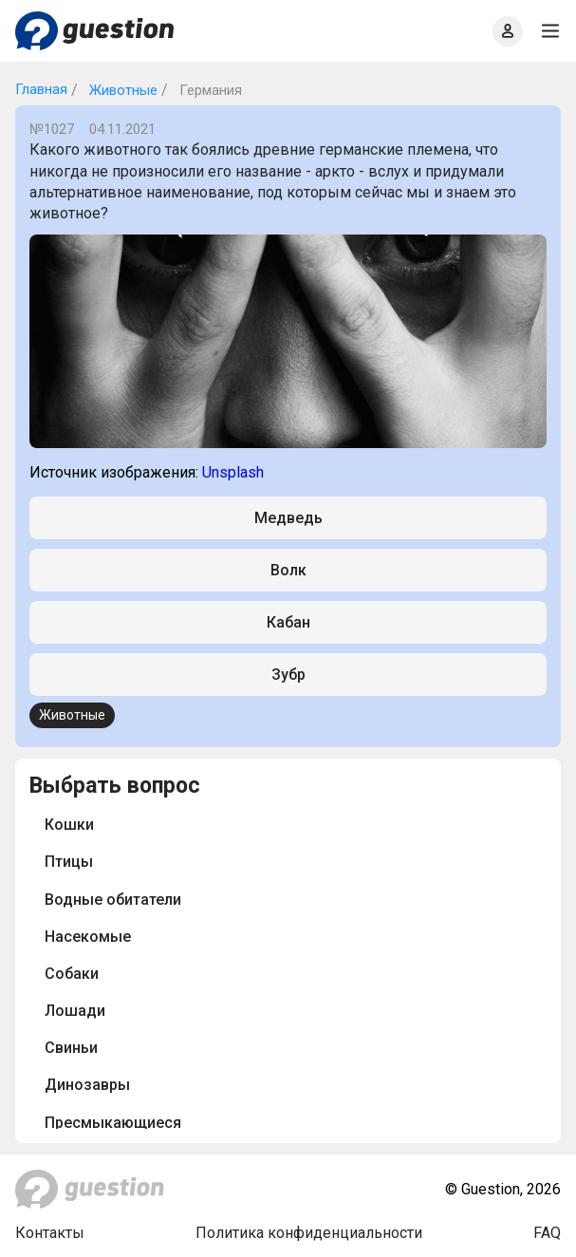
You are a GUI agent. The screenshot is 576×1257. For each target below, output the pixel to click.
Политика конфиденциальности (308, 1233)
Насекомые (88, 937)
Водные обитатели (113, 900)
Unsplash (233, 472)
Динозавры (87, 1085)
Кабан (288, 622)
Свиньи (71, 1048)
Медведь (288, 518)
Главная (41, 89)
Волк (288, 570)
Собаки (72, 974)
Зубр (288, 675)
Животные (121, 90)
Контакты (49, 1233)
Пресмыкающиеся (113, 1123)
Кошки (69, 825)
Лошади (75, 1011)
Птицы (69, 862)
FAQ (547, 1233)
